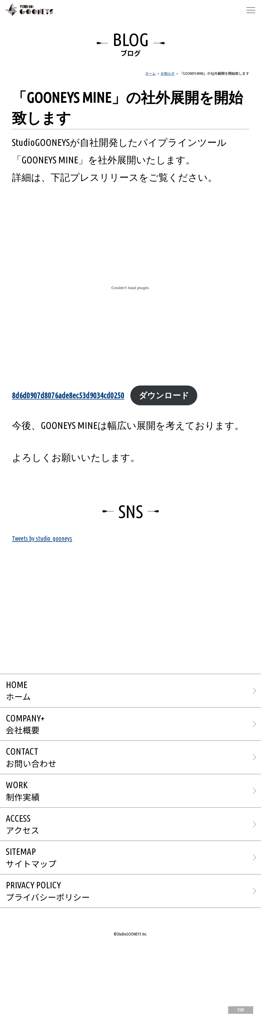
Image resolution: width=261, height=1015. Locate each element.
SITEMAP (133, 923)
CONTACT (133, 803)
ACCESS (133, 883)
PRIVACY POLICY (133, 963)
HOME (133, 723)
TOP (240, 1010)
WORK (133, 843)
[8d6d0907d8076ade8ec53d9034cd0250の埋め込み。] (130, 287)
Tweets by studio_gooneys (58, 565)
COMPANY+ (133, 763)
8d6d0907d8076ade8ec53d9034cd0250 (100, 394)
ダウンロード (72, 418)
